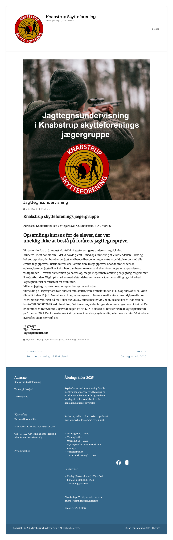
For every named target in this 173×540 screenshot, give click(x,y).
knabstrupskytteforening (63, 339)
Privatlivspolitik (22, 451)
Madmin (45, 209)
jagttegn (44, 339)
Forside (155, 28)
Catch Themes (152, 528)
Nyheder (30, 339)
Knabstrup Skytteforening (71, 16)
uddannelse (83, 339)
